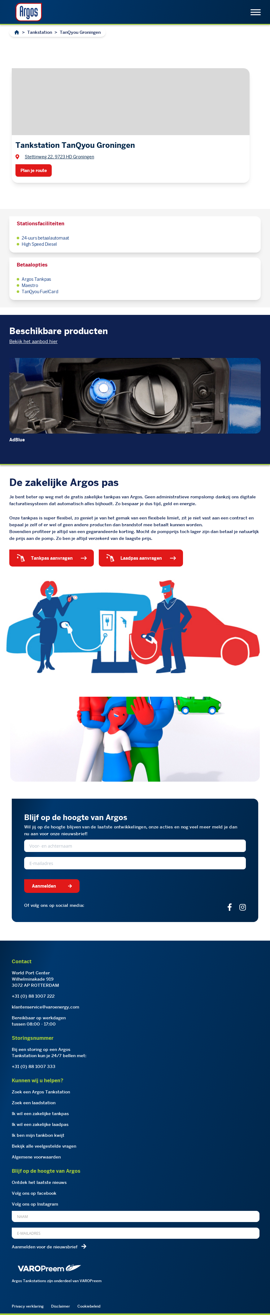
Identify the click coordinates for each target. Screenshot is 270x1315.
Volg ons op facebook (34, 1193)
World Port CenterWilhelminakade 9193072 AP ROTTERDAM (35, 979)
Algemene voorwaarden (36, 1157)
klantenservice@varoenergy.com (45, 1007)
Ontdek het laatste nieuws (39, 1182)
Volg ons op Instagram (35, 1204)
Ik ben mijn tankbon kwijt (38, 1135)
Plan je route (33, 170)
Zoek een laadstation (33, 1102)
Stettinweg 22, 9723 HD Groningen (59, 156)
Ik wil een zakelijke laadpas (40, 1124)
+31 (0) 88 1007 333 (33, 1066)
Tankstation (39, 32)
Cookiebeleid (88, 1306)
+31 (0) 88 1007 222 (33, 996)
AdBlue (17, 439)
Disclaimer (60, 1306)
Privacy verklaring (28, 1306)
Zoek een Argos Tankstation (41, 1092)
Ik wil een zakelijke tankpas (40, 1113)
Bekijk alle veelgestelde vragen (44, 1146)
